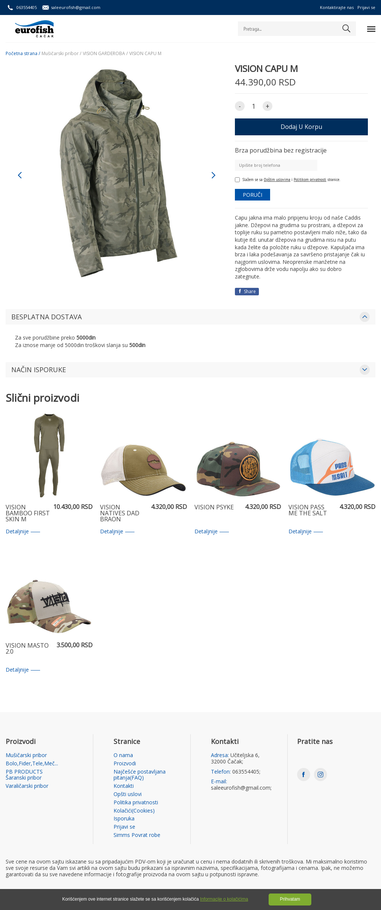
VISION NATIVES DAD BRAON (119, 513)
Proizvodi (125, 763)
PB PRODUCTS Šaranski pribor (24, 775)
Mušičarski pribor (26, 755)
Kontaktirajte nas (337, 7)
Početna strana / (23, 53)
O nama (123, 755)
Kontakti (124, 786)
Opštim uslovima (277, 179)
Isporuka (124, 819)
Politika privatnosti (136, 802)
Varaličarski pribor (27, 786)
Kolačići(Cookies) (134, 811)
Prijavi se (366, 7)
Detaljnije (23, 531)
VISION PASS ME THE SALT (307, 510)
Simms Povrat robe (137, 835)
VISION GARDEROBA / (105, 53)
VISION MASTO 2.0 (27, 649)
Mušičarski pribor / (61, 53)
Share (247, 291)
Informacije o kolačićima (224, 899)
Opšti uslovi (128, 794)
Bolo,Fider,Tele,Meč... (32, 763)
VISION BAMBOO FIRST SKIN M (28, 513)
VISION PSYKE (214, 507)
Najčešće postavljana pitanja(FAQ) (140, 775)
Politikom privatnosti (310, 179)
